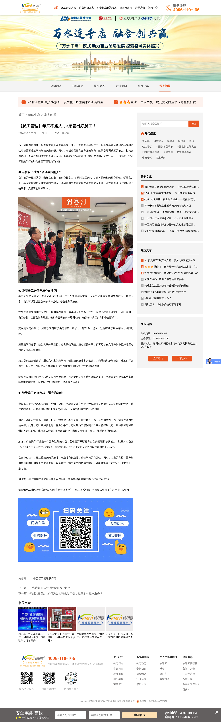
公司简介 (118, 663)
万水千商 (161, 157)
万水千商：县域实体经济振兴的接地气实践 (166, 205)
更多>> (186, 689)
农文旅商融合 (184, 152)
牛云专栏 (147, 157)
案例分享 (141, 684)
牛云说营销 (189, 673)
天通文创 (168, 152)
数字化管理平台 (191, 684)
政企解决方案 (68, 7)
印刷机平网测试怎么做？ (156, 298)
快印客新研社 (190, 663)
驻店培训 (147, 146)
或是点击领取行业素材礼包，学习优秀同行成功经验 (84, 156)
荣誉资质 (118, 684)
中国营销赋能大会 (186, 146)
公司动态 (141, 663)
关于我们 (140, 7)
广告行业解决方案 (107, 7)
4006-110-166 (61, 658)
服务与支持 (126, 7)
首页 (55, 7)
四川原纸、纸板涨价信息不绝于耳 (161, 304)
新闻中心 (153, 7)
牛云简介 (118, 668)
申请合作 (182, 358)
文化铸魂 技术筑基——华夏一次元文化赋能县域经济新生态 (175, 231)
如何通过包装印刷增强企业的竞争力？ (163, 292)
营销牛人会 (189, 668)
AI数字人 (158, 141)
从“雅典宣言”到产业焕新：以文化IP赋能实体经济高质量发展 (65, 102)
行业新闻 (141, 679)
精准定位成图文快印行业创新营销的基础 (165, 285)
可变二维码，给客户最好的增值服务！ (163, 279)
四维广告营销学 (150, 152)
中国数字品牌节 (164, 146)
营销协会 (164, 679)
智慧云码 (187, 679)
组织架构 (118, 679)
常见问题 (50, 115)
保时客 (181, 141)
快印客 (146, 141)
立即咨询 (158, 358)
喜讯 (191, 141)
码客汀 (170, 141)
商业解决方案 (86, 7)
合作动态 (141, 668)
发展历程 (118, 673)
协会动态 (141, 673)
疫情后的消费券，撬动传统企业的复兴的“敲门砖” (169, 273)
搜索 (194, 124)
